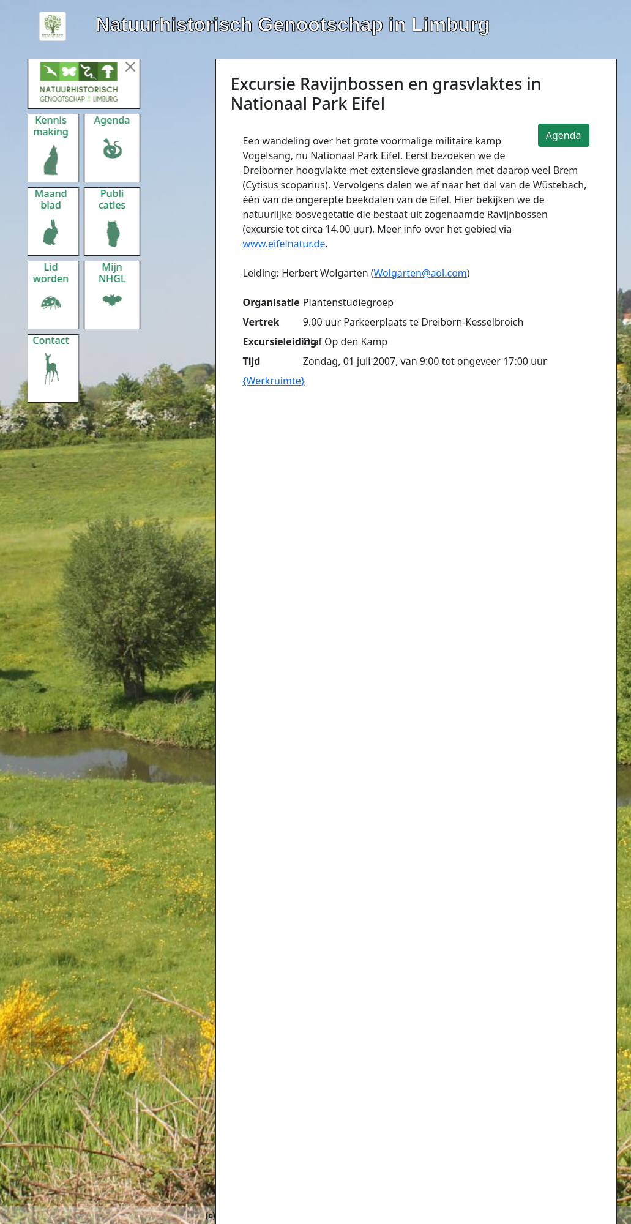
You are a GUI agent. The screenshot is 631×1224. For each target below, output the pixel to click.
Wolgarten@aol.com (420, 273)
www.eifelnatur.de (284, 243)
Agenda (563, 135)
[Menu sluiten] (141, 66)
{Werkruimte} (274, 380)
